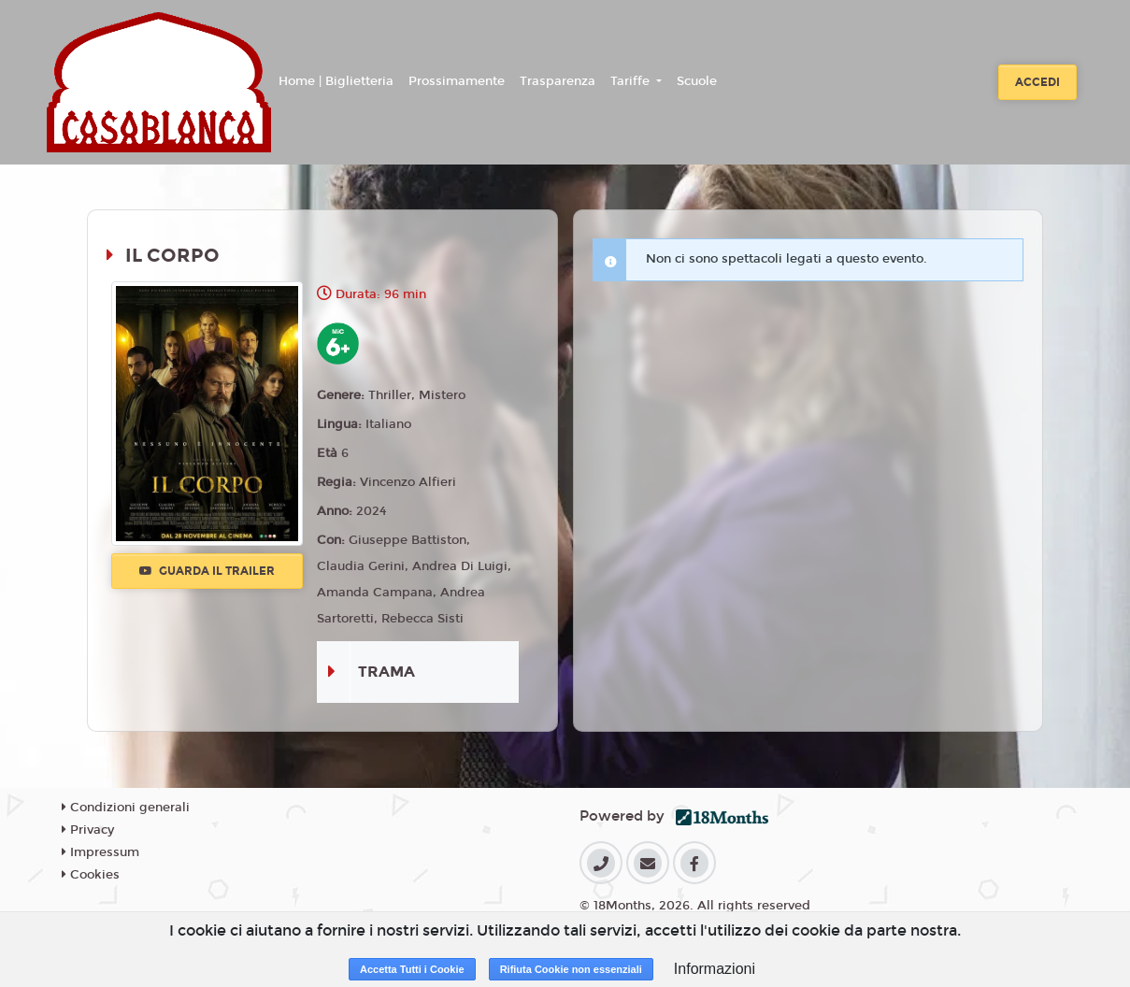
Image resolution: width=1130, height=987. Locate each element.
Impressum (100, 852)
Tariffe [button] (631, 81)
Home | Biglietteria (336, 81)
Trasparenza (557, 81)
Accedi (1037, 82)
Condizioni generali (126, 807)
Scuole (697, 81)
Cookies (91, 874)
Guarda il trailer (207, 571)
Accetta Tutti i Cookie (412, 969)
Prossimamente (456, 81)
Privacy (88, 829)
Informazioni (714, 969)
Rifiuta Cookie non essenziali (571, 969)
